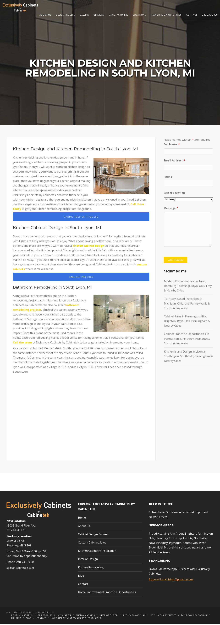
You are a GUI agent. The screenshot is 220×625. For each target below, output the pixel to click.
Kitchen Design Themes (163, 616)
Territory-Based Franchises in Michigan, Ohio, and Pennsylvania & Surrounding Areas (187, 304)
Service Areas (161, 553)
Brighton (190, 534)
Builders (16, 619)
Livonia (187, 539)
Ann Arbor (176, 534)
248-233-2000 (210, 14)
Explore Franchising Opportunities (171, 580)
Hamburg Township (169, 539)
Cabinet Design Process (93, 535)
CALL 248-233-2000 (81, 278)
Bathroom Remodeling (194, 616)
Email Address (174, 161)
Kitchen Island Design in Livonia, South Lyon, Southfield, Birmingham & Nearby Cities (188, 357)
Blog (81, 576)
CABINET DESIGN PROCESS (81, 217)
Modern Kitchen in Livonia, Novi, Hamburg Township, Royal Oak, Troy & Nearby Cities (188, 286)
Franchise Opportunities (166, 14)
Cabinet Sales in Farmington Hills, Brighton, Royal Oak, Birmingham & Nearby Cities (187, 321)
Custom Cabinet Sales (92, 543)
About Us (45, 14)
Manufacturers (118, 14)
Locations (139, 14)
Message (171, 209)
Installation (64, 616)
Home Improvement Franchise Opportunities (107, 593)
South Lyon (190, 544)
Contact (191, 14)
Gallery (84, 14)
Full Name (172, 145)
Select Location (174, 194)
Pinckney (162, 544)
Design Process (65, 14)
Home (82, 519)
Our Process (44, 616)
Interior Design (88, 560)
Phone (168, 177)
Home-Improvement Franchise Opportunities (76, 619)
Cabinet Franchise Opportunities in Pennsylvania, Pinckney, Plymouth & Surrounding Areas (187, 339)
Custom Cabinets (85, 616)
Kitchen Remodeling (91, 568)
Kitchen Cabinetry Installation (97, 552)
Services (99, 14)
